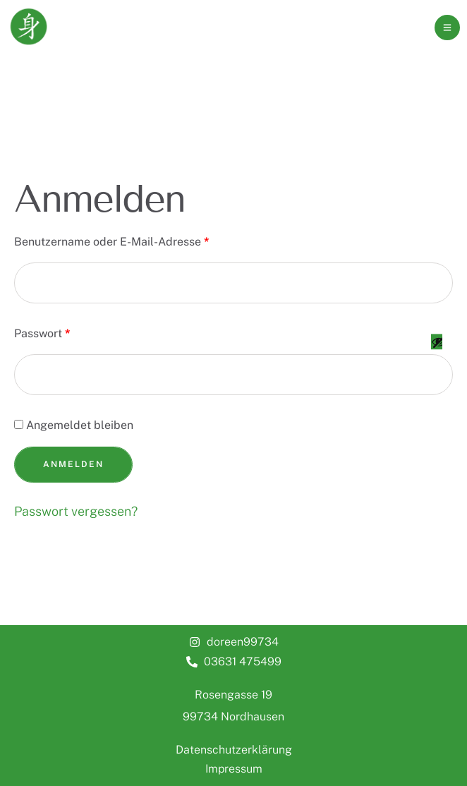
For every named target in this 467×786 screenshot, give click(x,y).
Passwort (45, 331)
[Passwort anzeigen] (436, 354)
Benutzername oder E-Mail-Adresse (115, 239)
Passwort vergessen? (76, 511)
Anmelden (73, 464)
